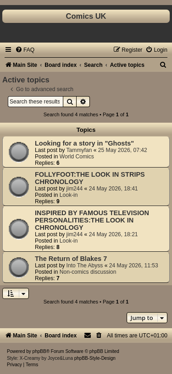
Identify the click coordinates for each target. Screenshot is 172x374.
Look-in (69, 195)
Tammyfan (79, 150)
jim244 (75, 188)
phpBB (39, 351)
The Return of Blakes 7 (71, 258)
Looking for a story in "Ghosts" (84, 143)
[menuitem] (24, 50)
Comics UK (86, 16)
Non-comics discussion (88, 272)
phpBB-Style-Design (95, 358)
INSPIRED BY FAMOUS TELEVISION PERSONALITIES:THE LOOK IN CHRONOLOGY (92, 220)
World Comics (77, 156)
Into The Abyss (85, 265)
